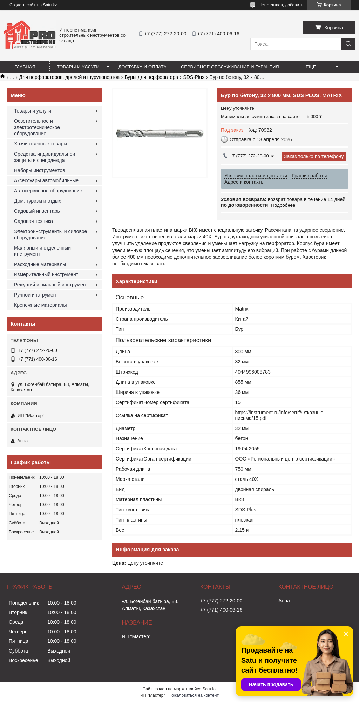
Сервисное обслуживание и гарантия (230, 66)
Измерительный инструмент (46, 274)
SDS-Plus (193, 77)
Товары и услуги (78, 66)
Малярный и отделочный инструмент (42, 251)
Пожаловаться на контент (194, 695)
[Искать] (348, 44)
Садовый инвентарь (37, 211)
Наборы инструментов (39, 170)
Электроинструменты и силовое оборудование (50, 234)
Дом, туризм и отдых (37, 201)
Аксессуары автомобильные (46, 180)
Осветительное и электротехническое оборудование (37, 127)
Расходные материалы (40, 264)
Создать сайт (22, 4)
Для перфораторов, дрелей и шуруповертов (69, 77)
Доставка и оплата (142, 66)
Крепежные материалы (40, 305)
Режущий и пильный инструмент (51, 284)
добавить (294, 4)
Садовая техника (33, 221)
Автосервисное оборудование (48, 190)
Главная (24, 66)
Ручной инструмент (36, 295)
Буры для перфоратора (151, 77)
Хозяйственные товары (40, 143)
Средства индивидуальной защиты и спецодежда (44, 157)
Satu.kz (209, 689)
